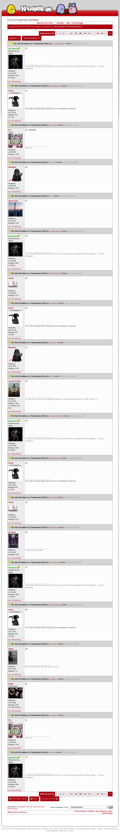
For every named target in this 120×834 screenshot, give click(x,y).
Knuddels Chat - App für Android (27, 829)
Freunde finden (69, 829)
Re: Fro (51, 162)
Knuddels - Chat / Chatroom (97, 811)
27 (71, 33)
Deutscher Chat (8, 829)
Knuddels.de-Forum (16, 27)
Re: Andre (52, 303)
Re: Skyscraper (54, 231)
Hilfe (68, 23)
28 (76, 33)
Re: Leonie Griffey (57, 44)
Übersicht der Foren (45, 23)
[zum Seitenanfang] (14, 81)
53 (98, 33)
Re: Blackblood (54, 86)
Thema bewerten (31, 38)
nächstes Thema (49, 799)
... (67, 33)
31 (89, 33)
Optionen (14, 38)
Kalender (60, 23)
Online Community (111, 829)
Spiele (94, 829)
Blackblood (22, 807)
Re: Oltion (52, 679)
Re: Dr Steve (53, 562)
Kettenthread (47, 27)
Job (71, 831)
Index (34, 799)
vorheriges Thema (18, 799)
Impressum (64, 831)
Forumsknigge (77, 23)
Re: (50, 196)
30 (85, 33)
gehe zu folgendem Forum (59, 807)
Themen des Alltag (32, 27)
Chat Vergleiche (52, 831)
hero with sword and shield (35, 807)
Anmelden (33, 20)
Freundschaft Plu (83, 829)
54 (102, 33)
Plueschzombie (12, 808)
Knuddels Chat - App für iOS (51, 829)
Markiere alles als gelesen (17, 812)
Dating (100, 829)
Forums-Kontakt (80, 811)
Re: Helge (52, 715)
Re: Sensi (52, 125)
